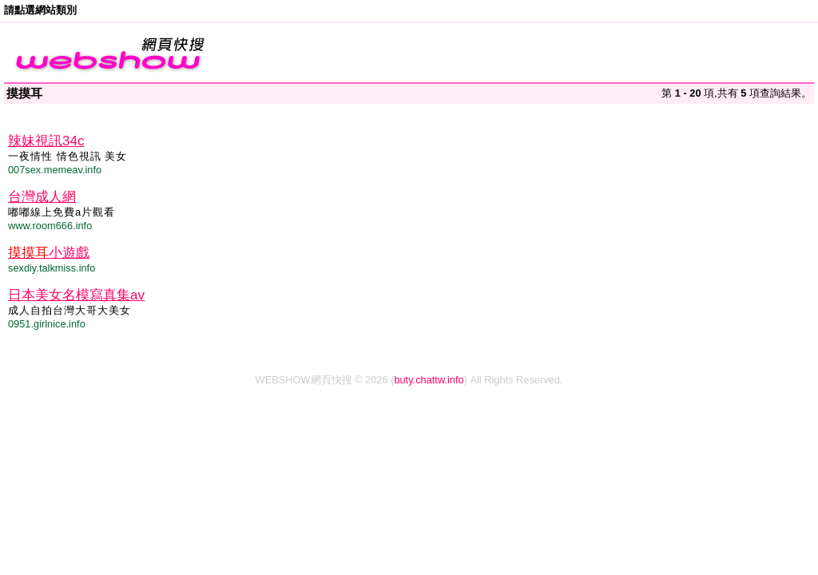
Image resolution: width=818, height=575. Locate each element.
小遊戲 (48, 252)
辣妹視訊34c (46, 141)
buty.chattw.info (428, 380)
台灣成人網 (42, 196)
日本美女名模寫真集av (76, 295)
